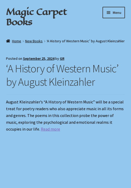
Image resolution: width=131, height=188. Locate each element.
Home (16, 41)
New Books (34, 41)
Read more (50, 129)
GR (62, 58)
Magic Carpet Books (36, 17)
